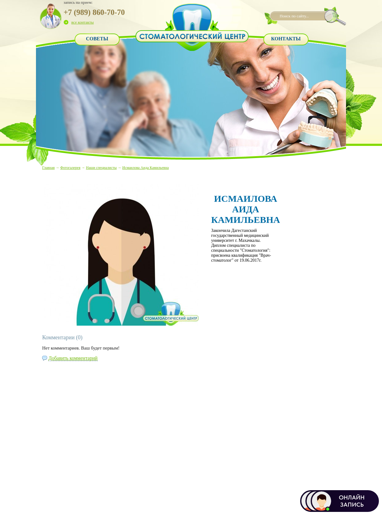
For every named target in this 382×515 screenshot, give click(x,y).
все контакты (82, 22)
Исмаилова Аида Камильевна (145, 167)
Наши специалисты (101, 167)
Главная (48, 167)
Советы (97, 38)
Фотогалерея (70, 167)
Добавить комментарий (73, 358)
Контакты (286, 38)
